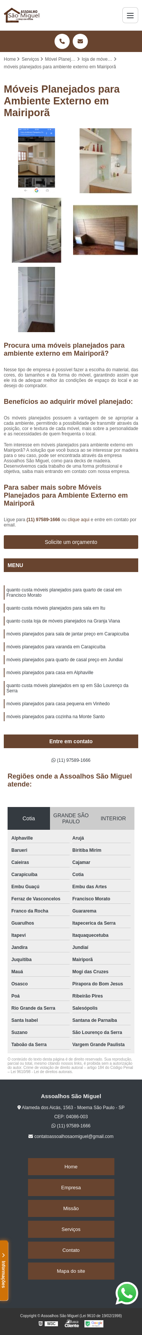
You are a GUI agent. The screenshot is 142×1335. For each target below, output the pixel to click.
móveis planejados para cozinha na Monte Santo (55, 716)
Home (71, 1167)
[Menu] (130, 15)
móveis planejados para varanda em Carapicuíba (56, 646)
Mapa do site (71, 1271)
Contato (71, 1250)
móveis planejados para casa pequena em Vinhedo (58, 703)
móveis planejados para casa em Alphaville (49, 672)
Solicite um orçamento (71, 542)
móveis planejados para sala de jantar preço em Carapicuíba (67, 634)
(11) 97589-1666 (44, 519)
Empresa (71, 1187)
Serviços (71, 1229)
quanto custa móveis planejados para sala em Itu (55, 608)
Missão (71, 1208)
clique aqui (78, 519)
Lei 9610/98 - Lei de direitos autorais (41, 1072)
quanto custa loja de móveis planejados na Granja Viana (63, 621)
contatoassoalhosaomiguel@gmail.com (70, 1136)
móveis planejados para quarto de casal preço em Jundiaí (64, 659)
